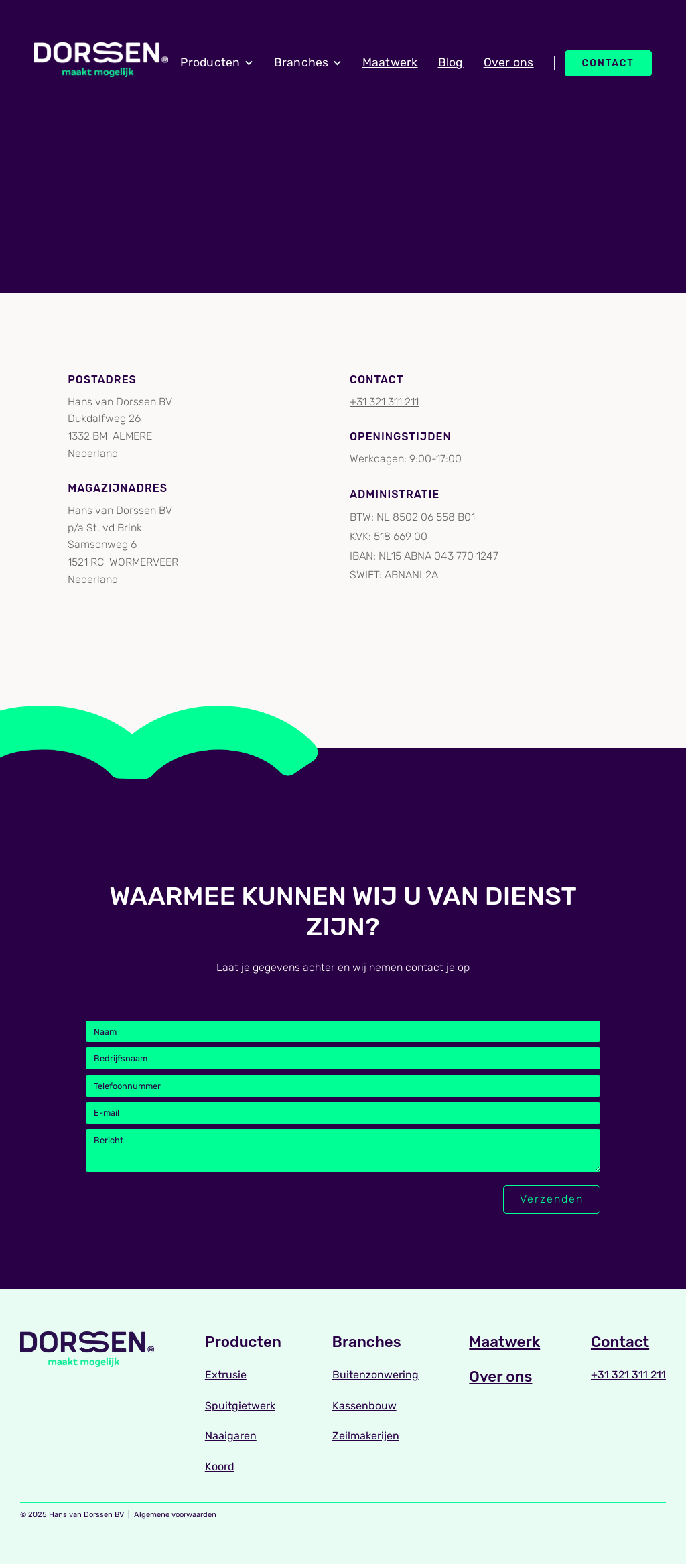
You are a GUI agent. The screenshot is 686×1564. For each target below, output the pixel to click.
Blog (451, 62)
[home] (101, 60)
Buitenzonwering (375, 1374)
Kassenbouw (364, 1405)
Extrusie (226, 1374)
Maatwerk (390, 62)
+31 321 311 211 (384, 401)
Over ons (509, 62)
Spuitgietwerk (240, 1405)
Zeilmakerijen (365, 1435)
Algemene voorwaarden (175, 1514)
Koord (219, 1466)
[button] (217, 63)
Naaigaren (231, 1435)
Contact (608, 63)
